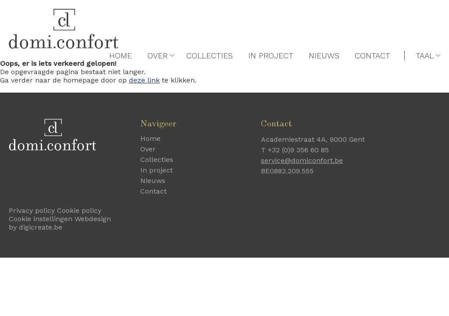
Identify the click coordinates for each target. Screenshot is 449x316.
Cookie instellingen (40, 219)
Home (120, 75)
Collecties (209, 75)
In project (270, 75)
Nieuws (324, 75)
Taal (425, 75)
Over (157, 75)
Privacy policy (32, 210)
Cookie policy (79, 210)
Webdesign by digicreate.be (60, 223)
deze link (144, 80)
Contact (372, 75)
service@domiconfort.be (302, 160)
